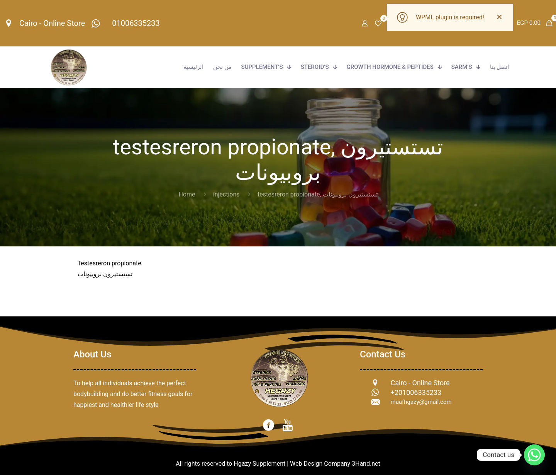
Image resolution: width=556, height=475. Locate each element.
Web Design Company (320, 463)
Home (186, 194)
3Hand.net (366, 463)
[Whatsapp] (534, 454)
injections (226, 194)
